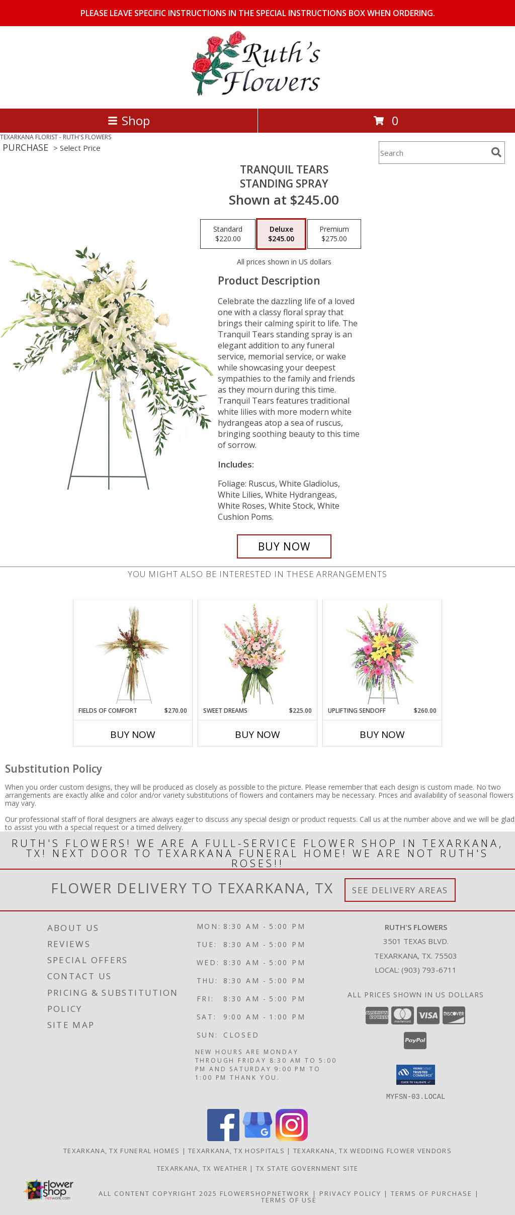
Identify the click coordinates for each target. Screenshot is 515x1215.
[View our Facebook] (223, 1138)
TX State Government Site (307, 1167)
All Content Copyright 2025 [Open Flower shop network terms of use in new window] (158, 1192)
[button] (415, 1075)
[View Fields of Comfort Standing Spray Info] (133, 653)
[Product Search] (433, 152)
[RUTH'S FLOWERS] (257, 94)
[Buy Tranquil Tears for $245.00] (284, 546)
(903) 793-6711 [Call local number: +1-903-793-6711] (429, 970)
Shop (129, 120)
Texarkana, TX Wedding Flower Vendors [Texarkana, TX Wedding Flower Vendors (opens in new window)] (372, 1150)
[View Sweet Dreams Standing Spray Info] (258, 653)
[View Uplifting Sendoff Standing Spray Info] (382, 653)
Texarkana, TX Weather (202, 1167)
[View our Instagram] (292, 1138)
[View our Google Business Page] (257, 1138)
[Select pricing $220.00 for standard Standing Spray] (228, 234)
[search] (496, 152)
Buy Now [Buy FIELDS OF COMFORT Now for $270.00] (132, 734)
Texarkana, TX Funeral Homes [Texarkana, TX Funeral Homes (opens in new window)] (121, 1150)
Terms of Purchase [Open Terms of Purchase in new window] (431, 1192)
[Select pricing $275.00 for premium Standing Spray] (334, 234)
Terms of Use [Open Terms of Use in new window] (289, 1199)
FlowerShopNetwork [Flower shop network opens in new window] (265, 1192)
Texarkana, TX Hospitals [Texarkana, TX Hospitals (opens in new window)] (236, 1150)
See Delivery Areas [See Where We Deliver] (400, 890)
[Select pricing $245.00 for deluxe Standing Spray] (281, 234)
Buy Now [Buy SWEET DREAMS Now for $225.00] (257, 734)
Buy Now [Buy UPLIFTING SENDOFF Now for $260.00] (382, 734)
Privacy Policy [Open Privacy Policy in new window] (350, 1192)
